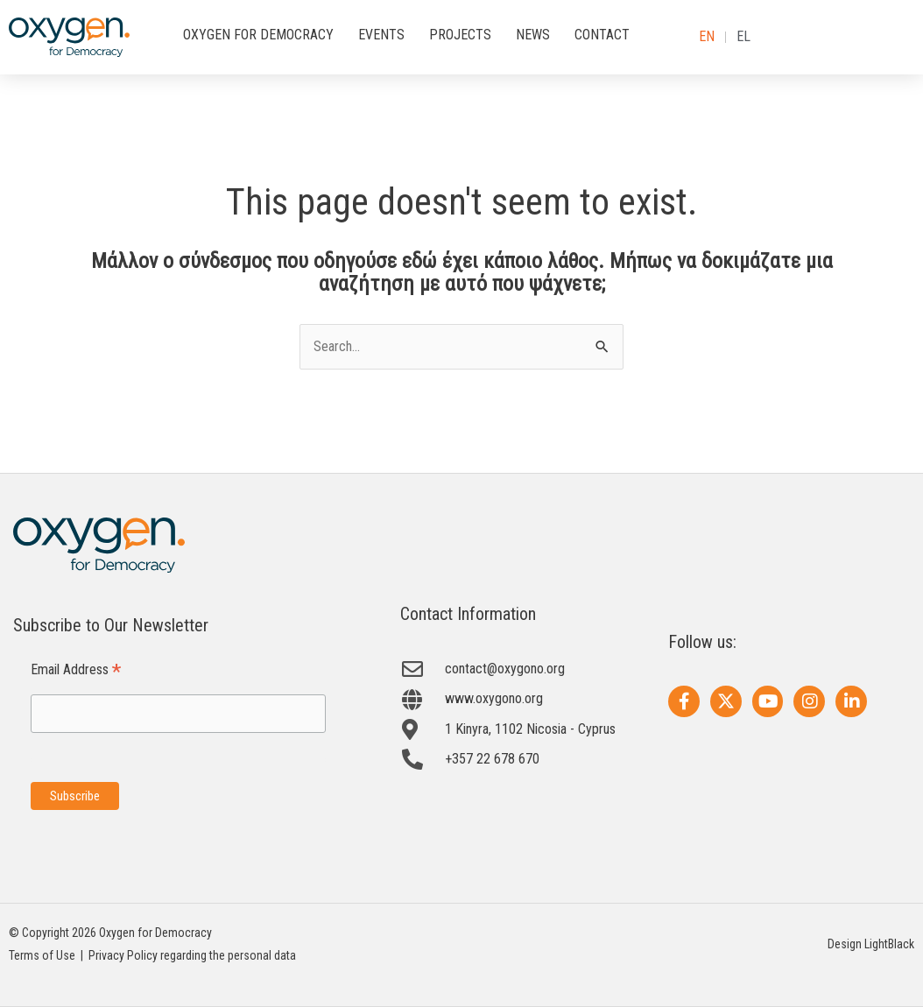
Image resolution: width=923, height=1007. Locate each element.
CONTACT (602, 34)
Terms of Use (42, 955)
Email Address (76, 670)
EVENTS (381, 34)
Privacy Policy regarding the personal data (192, 955)
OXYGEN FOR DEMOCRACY (258, 34)
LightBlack (889, 944)
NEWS (533, 34)
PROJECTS (460, 34)
